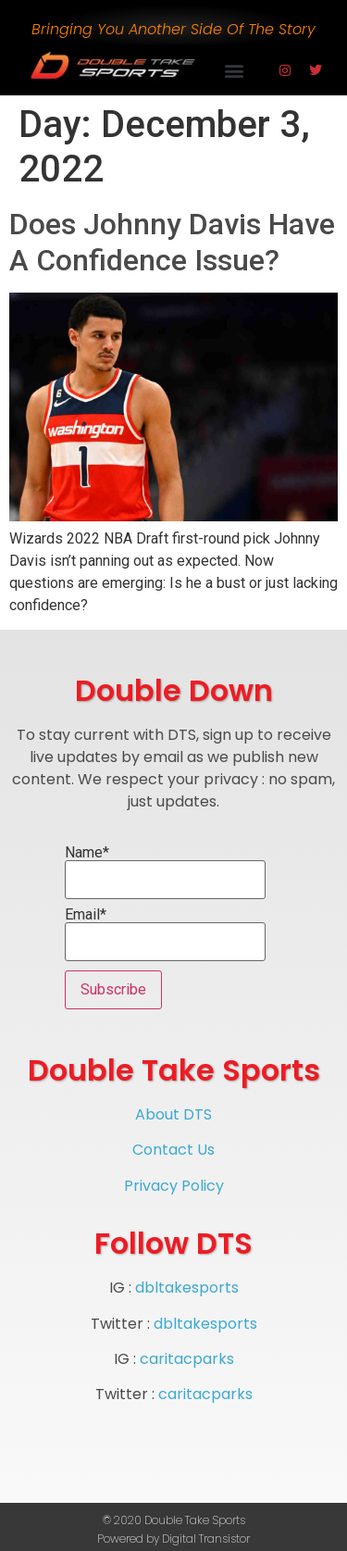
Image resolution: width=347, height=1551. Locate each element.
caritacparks (187, 1359)
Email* (165, 934)
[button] (234, 70)
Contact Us (173, 1149)
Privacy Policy (174, 1185)
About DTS (173, 1114)
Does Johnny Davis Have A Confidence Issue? (172, 241)
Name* (165, 872)
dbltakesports (187, 1287)
